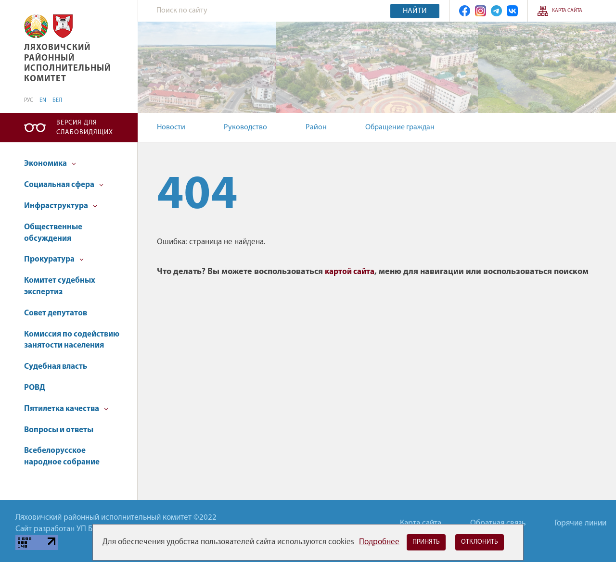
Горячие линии (580, 523)
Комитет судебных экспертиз (59, 286)
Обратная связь (498, 523)
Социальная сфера (63, 185)
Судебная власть (55, 366)
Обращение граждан (400, 127)
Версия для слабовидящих (84, 127)
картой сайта (349, 272)
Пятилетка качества (66, 409)
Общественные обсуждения (53, 233)
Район (316, 127)
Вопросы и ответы (58, 430)
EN (42, 100)
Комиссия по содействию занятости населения (71, 340)
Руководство (245, 127)
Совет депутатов (55, 313)
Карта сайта (567, 10)
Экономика (50, 164)
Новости (171, 127)
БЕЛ (57, 100)
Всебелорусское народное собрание (62, 456)
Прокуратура (54, 259)
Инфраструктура (60, 206)
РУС (28, 100)
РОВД (34, 388)
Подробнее (379, 542)
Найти (415, 11)
